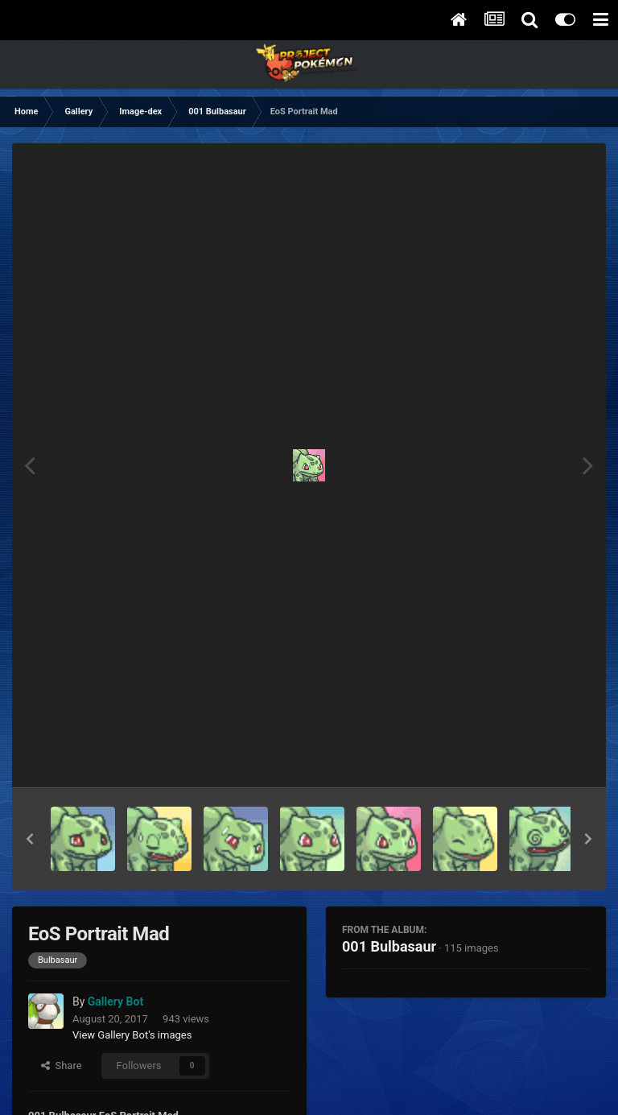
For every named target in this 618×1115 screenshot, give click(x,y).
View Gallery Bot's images (132, 1035)
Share (61, 1065)
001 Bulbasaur (389, 946)
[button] (29, 839)
